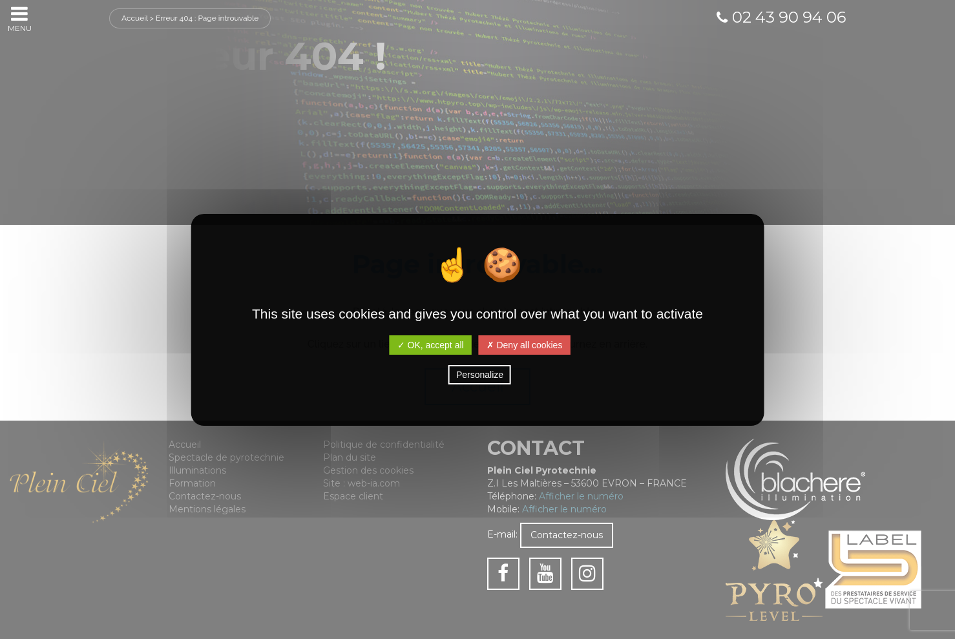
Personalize (479, 375)
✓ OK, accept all (430, 345)
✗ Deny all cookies (525, 345)
